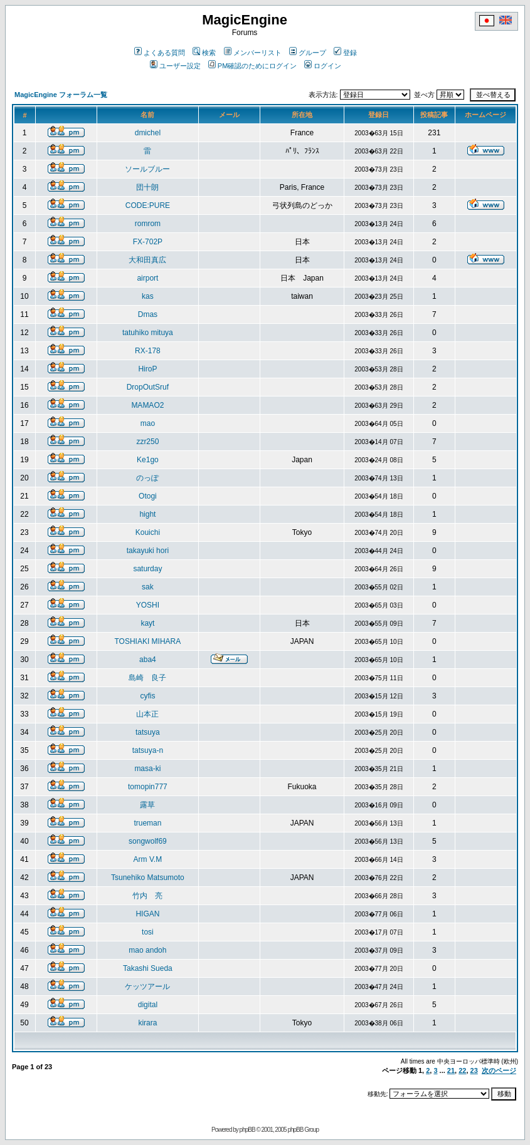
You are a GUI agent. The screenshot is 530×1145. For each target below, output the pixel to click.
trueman (147, 823)
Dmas (147, 314)
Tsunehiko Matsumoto (147, 877)
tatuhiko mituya (147, 332)
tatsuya (147, 732)
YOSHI (147, 605)
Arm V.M (148, 859)
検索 (204, 52)
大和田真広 (147, 260)
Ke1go (148, 459)
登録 (345, 52)
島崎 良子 (147, 677)
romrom (148, 223)
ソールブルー (147, 169)
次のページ (499, 1070)
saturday (147, 568)
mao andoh (147, 950)
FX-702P (147, 241)
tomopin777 (147, 786)
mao (147, 423)
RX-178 (148, 350)
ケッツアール (147, 986)
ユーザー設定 (175, 66)
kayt (147, 623)
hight (147, 514)
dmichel (148, 132)
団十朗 (147, 187)
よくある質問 (159, 52)
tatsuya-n (147, 750)
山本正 (147, 714)
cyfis (147, 696)
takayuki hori (148, 550)
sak (148, 587)
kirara (147, 1022)
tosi (148, 932)
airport (147, 278)
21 (451, 1070)
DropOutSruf (148, 387)
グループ (307, 52)
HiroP (147, 369)
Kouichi (147, 532)
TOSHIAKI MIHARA (147, 641)
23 (474, 1070)
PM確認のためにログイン (252, 66)
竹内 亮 (147, 895)
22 (462, 1070)
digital (147, 1004)
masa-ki (147, 768)
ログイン (322, 66)
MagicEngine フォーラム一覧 (60, 94)
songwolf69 (148, 841)
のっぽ (147, 478)
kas (148, 296)
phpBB (247, 1129)
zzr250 (147, 441)
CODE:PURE (147, 205)
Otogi (148, 496)
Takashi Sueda (147, 968)
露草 (147, 804)
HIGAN (147, 913)
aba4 (147, 659)
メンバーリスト (253, 52)
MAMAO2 (147, 405)
